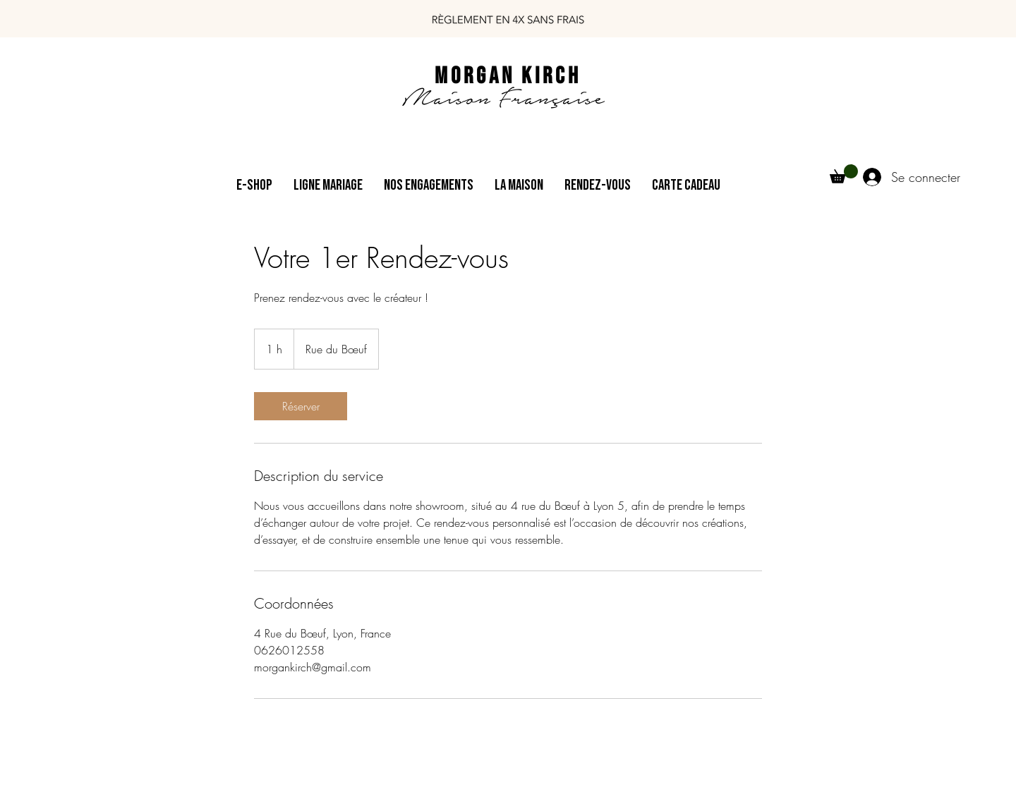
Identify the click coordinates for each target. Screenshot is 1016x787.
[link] (300, 406)
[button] (844, 173)
